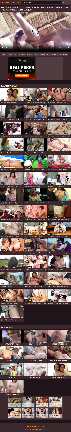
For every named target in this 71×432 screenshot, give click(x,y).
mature (10, 54)
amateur (29, 54)
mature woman (62, 54)
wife (48, 54)
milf (15, 54)
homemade (21, 54)
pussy (36, 54)
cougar (54, 54)
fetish (3, 54)
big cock (42, 54)
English (68, 2)
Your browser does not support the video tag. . (35, 32)
